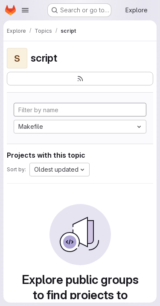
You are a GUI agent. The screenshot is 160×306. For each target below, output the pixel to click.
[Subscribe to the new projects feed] (80, 78)
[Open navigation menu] (25, 10)
